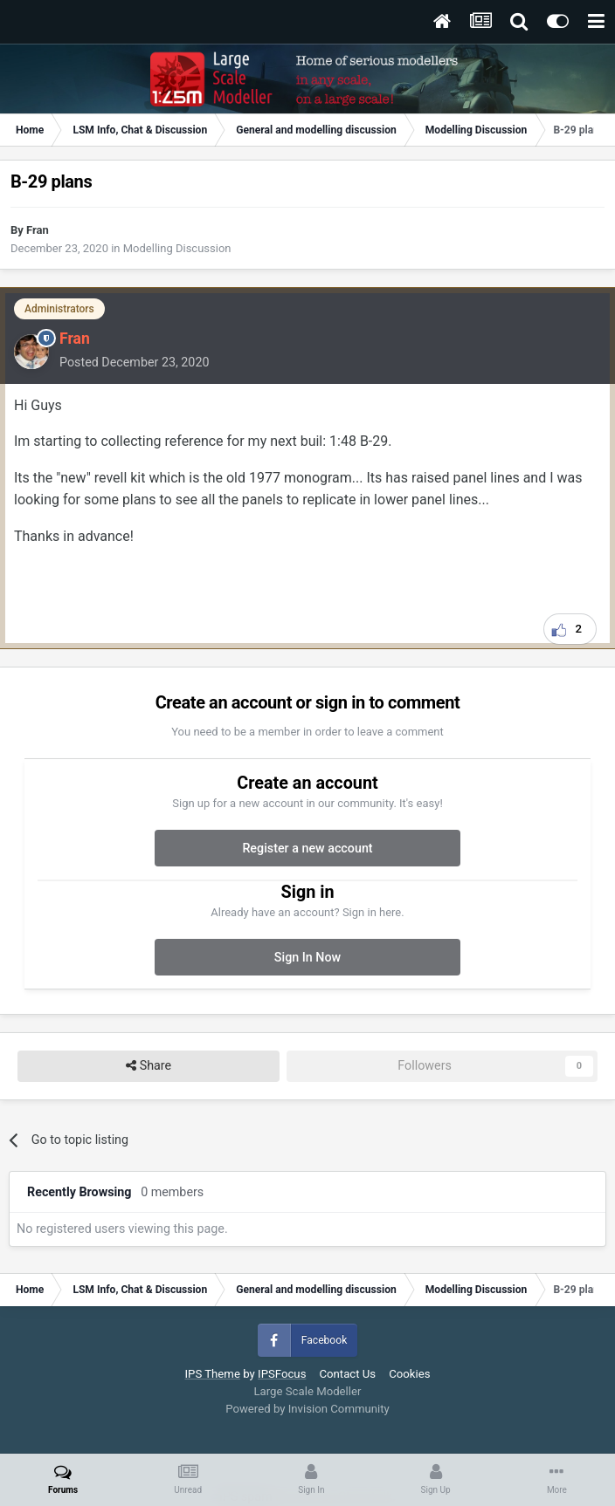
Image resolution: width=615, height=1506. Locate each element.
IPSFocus (282, 1373)
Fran (37, 229)
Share (148, 1065)
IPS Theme (211, 1373)
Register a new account (307, 848)
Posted (134, 362)
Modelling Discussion (177, 248)
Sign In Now (307, 957)
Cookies (409, 1373)
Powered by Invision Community (307, 1408)
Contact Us (347, 1373)
